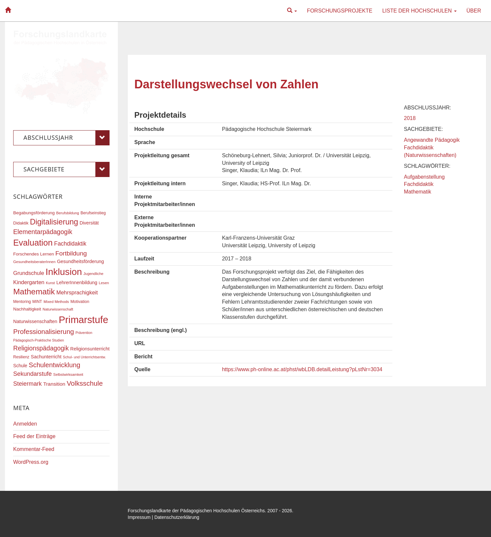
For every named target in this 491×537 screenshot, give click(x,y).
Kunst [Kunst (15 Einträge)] (50, 283)
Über (474, 11)
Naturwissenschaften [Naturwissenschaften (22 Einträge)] (35, 321)
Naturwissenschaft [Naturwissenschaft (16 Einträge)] (58, 309)
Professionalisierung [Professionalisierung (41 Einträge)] (43, 331)
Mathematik (417, 191)
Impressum (139, 517)
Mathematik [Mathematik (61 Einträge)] (34, 291)
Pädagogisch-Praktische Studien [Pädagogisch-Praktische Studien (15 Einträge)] (38, 340)
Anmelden (25, 424)
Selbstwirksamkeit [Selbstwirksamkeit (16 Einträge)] (68, 374)
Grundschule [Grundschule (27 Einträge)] (28, 273)
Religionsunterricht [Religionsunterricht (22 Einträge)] (90, 348)
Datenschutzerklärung (176, 517)
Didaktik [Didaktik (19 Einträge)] (20, 223)
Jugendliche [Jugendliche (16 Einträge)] (93, 274)
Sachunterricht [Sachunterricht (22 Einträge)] (46, 356)
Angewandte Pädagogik (432, 140)
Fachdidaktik (419, 184)
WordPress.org (30, 462)
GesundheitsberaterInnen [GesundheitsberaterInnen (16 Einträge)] (34, 262)
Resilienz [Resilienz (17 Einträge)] (21, 357)
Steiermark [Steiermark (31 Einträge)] (27, 383)
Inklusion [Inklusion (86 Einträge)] (64, 272)
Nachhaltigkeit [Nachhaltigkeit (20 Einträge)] (27, 309)
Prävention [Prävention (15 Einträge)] (84, 333)
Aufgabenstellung (424, 177)
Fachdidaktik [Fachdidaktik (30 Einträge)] (70, 243)
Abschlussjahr (66, 137)
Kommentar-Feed (33, 449)
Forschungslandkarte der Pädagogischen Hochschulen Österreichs (196, 510)
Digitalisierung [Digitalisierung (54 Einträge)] (54, 222)
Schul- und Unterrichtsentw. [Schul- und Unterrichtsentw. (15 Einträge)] (84, 357)
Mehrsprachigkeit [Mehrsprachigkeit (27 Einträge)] (77, 292)
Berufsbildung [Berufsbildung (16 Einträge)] (67, 213)
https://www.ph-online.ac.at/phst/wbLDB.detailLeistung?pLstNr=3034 (302, 369)
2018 (410, 118)
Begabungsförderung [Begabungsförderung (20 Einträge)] (34, 212)
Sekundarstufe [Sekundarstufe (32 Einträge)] (32, 374)
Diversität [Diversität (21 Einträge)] (89, 222)
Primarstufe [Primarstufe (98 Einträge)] (83, 319)
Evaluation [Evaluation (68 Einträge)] (33, 242)
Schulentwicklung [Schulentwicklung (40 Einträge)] (54, 365)
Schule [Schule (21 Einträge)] (20, 365)
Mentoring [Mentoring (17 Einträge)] (22, 301)
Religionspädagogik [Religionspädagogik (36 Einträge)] (41, 348)
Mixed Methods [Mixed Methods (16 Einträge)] (56, 302)
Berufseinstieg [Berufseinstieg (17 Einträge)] (93, 213)
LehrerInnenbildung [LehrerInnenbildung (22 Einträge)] (76, 282)
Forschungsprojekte (339, 11)
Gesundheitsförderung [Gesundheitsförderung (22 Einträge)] (80, 261)
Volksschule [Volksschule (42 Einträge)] (85, 383)
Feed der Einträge (34, 436)
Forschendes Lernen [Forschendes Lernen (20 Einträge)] (33, 254)
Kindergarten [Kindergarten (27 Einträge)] (28, 282)
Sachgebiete (66, 169)
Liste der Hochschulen (419, 11)
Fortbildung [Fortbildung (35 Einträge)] (71, 253)
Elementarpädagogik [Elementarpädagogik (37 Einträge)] (42, 231)
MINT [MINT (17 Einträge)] (37, 301)
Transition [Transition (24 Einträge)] (54, 384)
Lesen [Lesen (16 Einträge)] (104, 283)
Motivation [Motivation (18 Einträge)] (79, 301)
